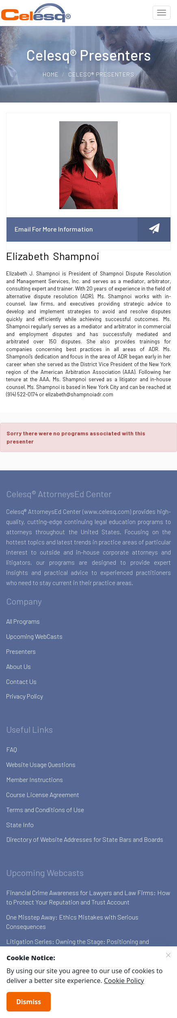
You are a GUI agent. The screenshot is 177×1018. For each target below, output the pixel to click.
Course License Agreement (42, 794)
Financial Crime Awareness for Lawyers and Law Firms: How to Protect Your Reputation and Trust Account (88, 897)
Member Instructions (34, 779)
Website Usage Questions (41, 764)
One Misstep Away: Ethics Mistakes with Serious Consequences (72, 921)
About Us (18, 666)
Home (50, 74)
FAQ (11, 749)
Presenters (21, 651)
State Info (20, 824)
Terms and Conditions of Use (45, 809)
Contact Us (21, 681)
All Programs (23, 621)
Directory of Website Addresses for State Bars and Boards (84, 839)
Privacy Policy (24, 696)
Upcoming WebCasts (34, 636)
